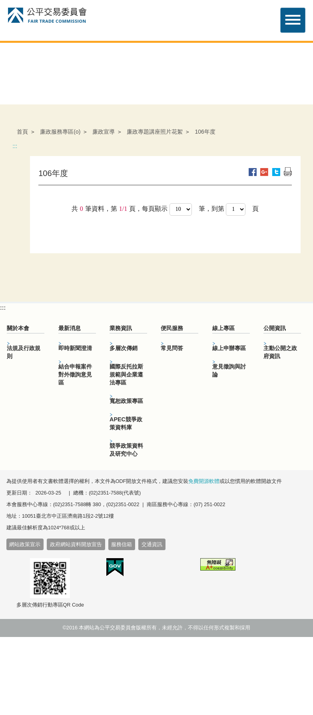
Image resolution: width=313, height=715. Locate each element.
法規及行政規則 (23, 352)
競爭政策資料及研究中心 (126, 450)
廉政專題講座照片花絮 (155, 131)
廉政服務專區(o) (60, 131)
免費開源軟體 (203, 481)
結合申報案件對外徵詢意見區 (75, 374)
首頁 (22, 131)
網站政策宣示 (24, 544)
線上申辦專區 (229, 348)
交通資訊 (152, 544)
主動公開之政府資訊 (280, 352)
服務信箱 (121, 544)
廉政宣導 (103, 131)
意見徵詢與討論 (229, 370)
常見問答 (172, 348)
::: (14, 146)
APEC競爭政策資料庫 (126, 423)
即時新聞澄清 (75, 348)
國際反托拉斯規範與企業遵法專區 (126, 374)
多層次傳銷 (124, 348)
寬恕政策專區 (126, 401)
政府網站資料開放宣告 (76, 544)
